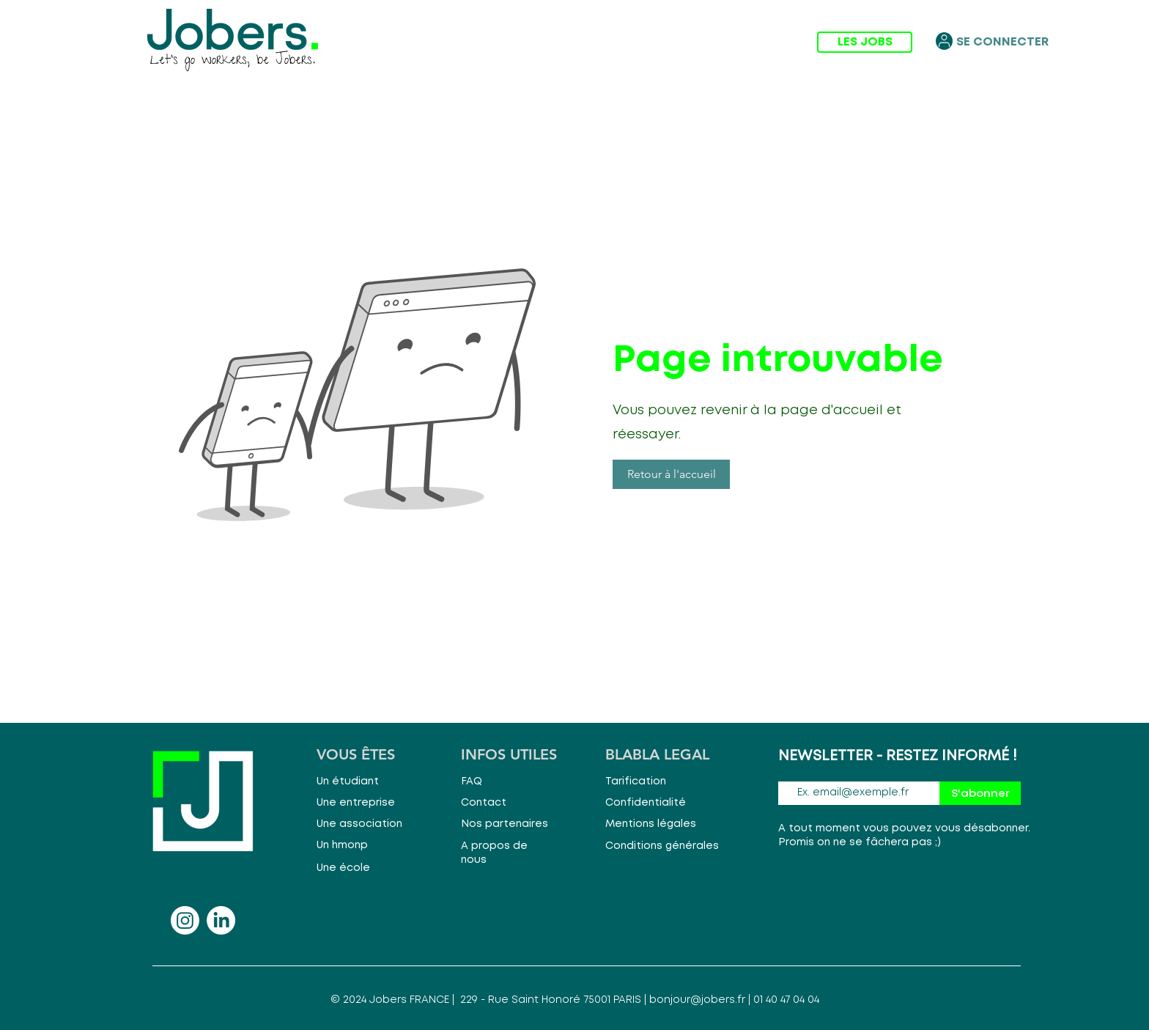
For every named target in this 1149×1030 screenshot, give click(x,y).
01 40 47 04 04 (786, 1000)
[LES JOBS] (864, 42)
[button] (671, 474)
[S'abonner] (980, 793)
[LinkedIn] (221, 920)
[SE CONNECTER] (1002, 42)
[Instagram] (185, 920)
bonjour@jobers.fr (697, 1000)
